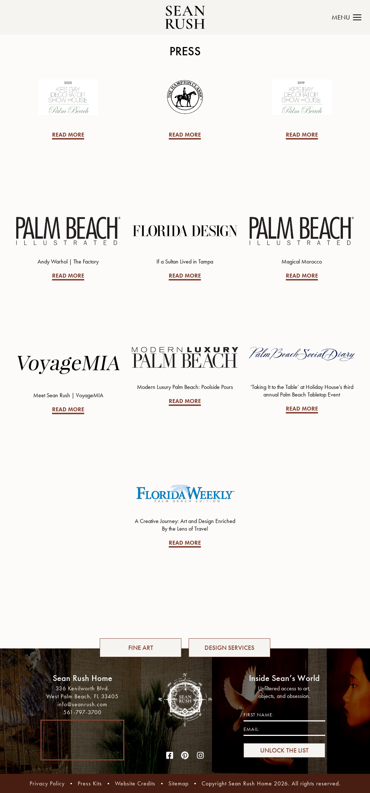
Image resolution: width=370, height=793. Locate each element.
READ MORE (68, 134)
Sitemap (178, 783)
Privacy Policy (47, 783)
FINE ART (140, 648)
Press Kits (90, 783)
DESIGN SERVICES (229, 648)
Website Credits (135, 783)
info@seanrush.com (82, 704)
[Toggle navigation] (350, 17)
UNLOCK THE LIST (284, 750)
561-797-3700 (82, 712)
